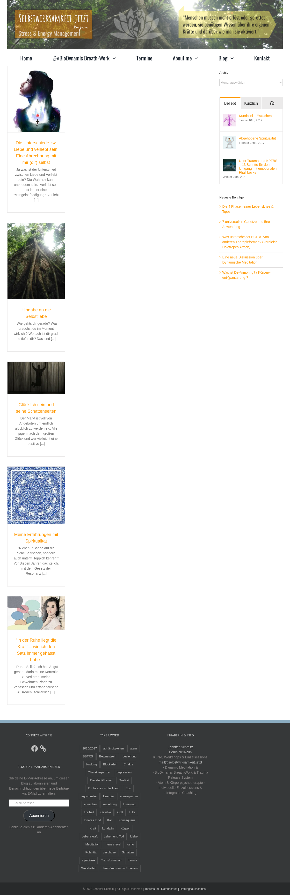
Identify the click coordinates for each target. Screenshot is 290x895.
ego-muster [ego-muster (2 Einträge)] (89, 796)
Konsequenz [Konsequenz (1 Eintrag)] (126, 820)
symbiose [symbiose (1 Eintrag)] (88, 860)
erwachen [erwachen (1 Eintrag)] (90, 804)
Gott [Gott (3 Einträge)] (120, 812)
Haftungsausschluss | (193, 889)
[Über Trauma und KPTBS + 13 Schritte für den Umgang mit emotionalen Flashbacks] (229, 161)
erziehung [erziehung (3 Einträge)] (109, 804)
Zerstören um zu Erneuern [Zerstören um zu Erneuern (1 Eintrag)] (120, 868)
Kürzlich (251, 103)
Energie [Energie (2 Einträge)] (108, 796)
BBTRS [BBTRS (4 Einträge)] (88, 756)
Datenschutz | (170, 889)
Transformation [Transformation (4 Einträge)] (111, 860)
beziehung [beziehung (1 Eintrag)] (130, 756)
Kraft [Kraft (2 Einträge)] (93, 828)
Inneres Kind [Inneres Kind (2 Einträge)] (92, 820)
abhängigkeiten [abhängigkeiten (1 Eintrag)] (113, 748)
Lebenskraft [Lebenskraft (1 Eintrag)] (90, 836)
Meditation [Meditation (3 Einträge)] (92, 844)
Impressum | (152, 889)
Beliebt (230, 103)
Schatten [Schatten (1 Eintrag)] (128, 852)
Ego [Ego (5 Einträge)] (128, 788)
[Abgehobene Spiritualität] (229, 139)
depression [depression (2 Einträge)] (124, 772)
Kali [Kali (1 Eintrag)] (109, 820)
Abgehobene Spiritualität (257, 138)
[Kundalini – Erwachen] (229, 116)
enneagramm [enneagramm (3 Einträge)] (129, 796)
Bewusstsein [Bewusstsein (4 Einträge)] (107, 756)
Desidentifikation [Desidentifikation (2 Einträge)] (101, 780)
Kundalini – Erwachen (255, 116)
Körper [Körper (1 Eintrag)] (125, 828)
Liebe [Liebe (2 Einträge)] (134, 836)
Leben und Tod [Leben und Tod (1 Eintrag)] (114, 836)
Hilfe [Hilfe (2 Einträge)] (132, 812)
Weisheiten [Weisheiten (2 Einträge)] (88, 868)
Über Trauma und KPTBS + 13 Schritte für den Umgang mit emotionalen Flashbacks (258, 166)
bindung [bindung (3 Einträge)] (91, 764)
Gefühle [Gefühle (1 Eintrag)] (105, 812)
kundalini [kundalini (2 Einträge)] (108, 828)
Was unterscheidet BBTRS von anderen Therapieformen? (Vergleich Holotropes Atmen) (249, 242)
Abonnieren (39, 816)
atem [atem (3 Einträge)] (133, 748)
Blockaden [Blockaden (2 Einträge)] (110, 764)
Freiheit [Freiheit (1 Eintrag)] (89, 812)
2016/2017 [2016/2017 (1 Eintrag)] (89, 748)
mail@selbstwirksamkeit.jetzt (180, 762)
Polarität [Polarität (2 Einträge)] (90, 852)
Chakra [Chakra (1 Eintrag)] (128, 764)
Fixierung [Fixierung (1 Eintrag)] (129, 804)
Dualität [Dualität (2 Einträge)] (124, 780)
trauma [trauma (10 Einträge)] (132, 860)
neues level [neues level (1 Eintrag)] (113, 844)
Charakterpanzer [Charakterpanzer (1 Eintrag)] (99, 772)
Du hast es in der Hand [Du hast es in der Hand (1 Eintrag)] (103, 788)
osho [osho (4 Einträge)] (130, 844)
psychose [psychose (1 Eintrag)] (109, 852)
